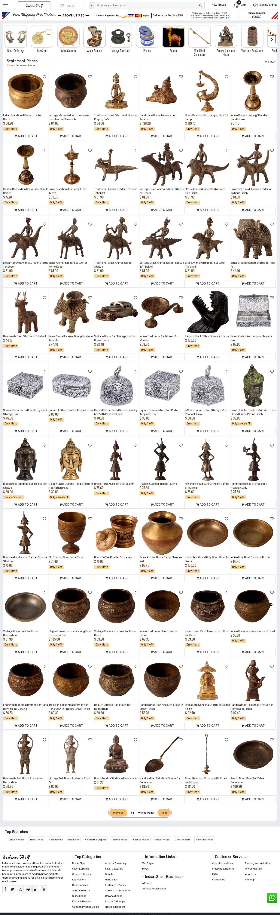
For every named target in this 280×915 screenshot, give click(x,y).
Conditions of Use (222, 863)
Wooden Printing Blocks (85, 906)
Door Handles (80, 885)
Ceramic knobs (113, 896)
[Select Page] (133, 813)
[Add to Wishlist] (45, 77)
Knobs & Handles (82, 901)
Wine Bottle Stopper (95, 839)
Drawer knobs (161, 839)
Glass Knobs (79, 896)
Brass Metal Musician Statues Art (114, 483)
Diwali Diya (78, 863)
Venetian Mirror (81, 890)
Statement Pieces (115, 885)
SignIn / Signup (268, 4)
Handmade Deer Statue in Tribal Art (24, 336)
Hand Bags (111, 879)
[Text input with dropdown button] (149, 5)
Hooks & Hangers (115, 906)
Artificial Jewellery (115, 863)
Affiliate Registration (154, 888)
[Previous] (118, 813)
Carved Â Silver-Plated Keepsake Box (71, 410)
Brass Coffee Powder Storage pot (114, 557)
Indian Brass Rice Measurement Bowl (253, 631)
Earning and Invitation (258, 863)
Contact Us (218, 879)
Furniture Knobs (204, 839)
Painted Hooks (119, 839)
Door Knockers (182, 839)
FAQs (215, 874)
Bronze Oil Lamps (115, 901)
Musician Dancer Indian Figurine (158, 483)
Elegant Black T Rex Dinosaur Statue (207, 336)
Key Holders (79, 879)
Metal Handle (56, 839)
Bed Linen (73, 839)
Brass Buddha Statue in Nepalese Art (116, 778)
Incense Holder (141, 839)
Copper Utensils (81, 874)
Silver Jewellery (114, 868)
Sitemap (250, 879)
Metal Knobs (36, 839)
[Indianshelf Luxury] (67, 6)
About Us (250, 874)
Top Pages (148, 863)
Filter (270, 62)
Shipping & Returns (223, 868)
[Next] (164, 813)
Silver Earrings (80, 868)
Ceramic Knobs (16, 839)
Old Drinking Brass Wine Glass (66, 557)
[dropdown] (91, 5)
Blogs (145, 868)
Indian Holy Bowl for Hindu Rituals (251, 557)
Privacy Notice (253, 868)
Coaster (109, 874)
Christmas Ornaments (117, 890)
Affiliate (146, 883)
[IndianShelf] (34, 6)
